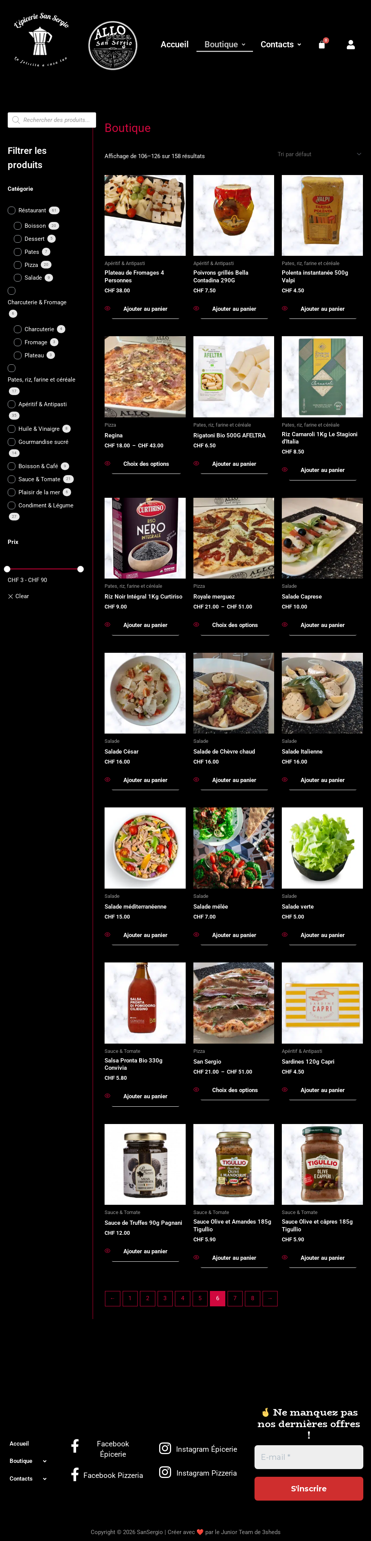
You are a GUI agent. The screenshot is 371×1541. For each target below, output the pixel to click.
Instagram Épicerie (206, 1449)
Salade (33, 277)
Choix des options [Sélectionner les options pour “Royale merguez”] (235, 625)
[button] (224, 44)
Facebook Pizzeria (113, 1475)
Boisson (35, 225)
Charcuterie (39, 329)
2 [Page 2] (147, 1298)
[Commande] (319, 154)
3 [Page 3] (164, 1298)
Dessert (35, 238)
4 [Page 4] (182, 1298)
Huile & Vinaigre (39, 428)
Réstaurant (32, 210)
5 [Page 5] (199, 1298)
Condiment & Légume (45, 505)
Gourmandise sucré (43, 442)
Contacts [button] (281, 44)
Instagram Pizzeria (206, 1473)
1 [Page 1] (129, 1298)
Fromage (36, 342)
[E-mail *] (309, 1457)
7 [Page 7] (234, 1298)
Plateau (34, 355)
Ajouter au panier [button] (145, 308)
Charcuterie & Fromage (37, 302)
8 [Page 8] (252, 1298)
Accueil (175, 44)
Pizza (31, 265)
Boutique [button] (225, 44)
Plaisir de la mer (39, 492)
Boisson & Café (38, 466)
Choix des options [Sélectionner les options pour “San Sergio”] (235, 1090)
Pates (32, 251)
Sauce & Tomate (39, 479)
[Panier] (322, 44)
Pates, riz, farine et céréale (41, 379)
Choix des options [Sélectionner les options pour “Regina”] (146, 463)
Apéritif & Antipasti (42, 404)
